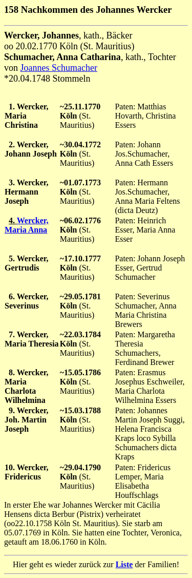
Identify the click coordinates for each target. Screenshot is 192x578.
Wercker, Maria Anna (26, 225)
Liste (124, 564)
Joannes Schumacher (58, 68)
